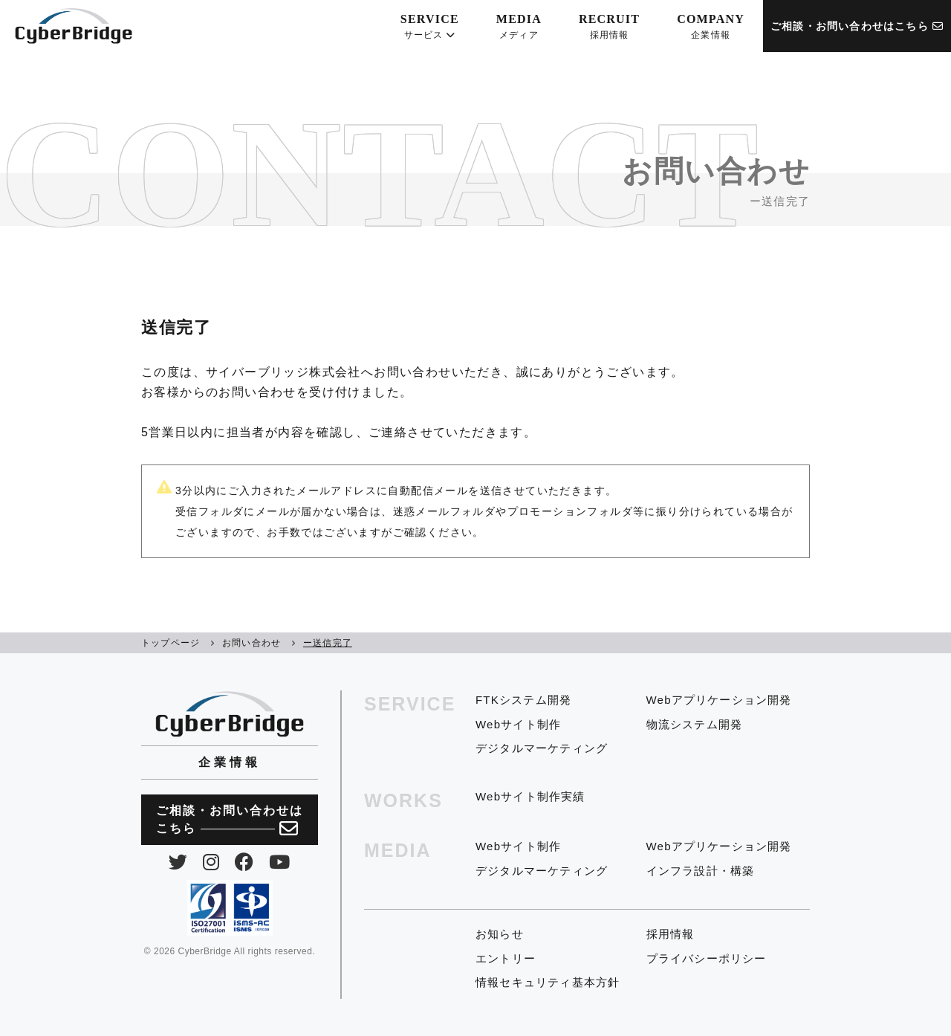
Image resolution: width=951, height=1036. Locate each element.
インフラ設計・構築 (700, 870)
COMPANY (710, 27)
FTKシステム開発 (523, 699)
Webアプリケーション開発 (719, 699)
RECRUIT (609, 27)
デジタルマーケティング (542, 748)
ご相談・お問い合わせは (229, 821)
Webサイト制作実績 (530, 796)
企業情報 (229, 762)
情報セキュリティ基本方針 (548, 982)
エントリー (506, 958)
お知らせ (500, 933)
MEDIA (519, 27)
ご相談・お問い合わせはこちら (857, 26)
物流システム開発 (694, 724)
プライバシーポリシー (706, 958)
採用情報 (670, 933)
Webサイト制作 (518, 724)
